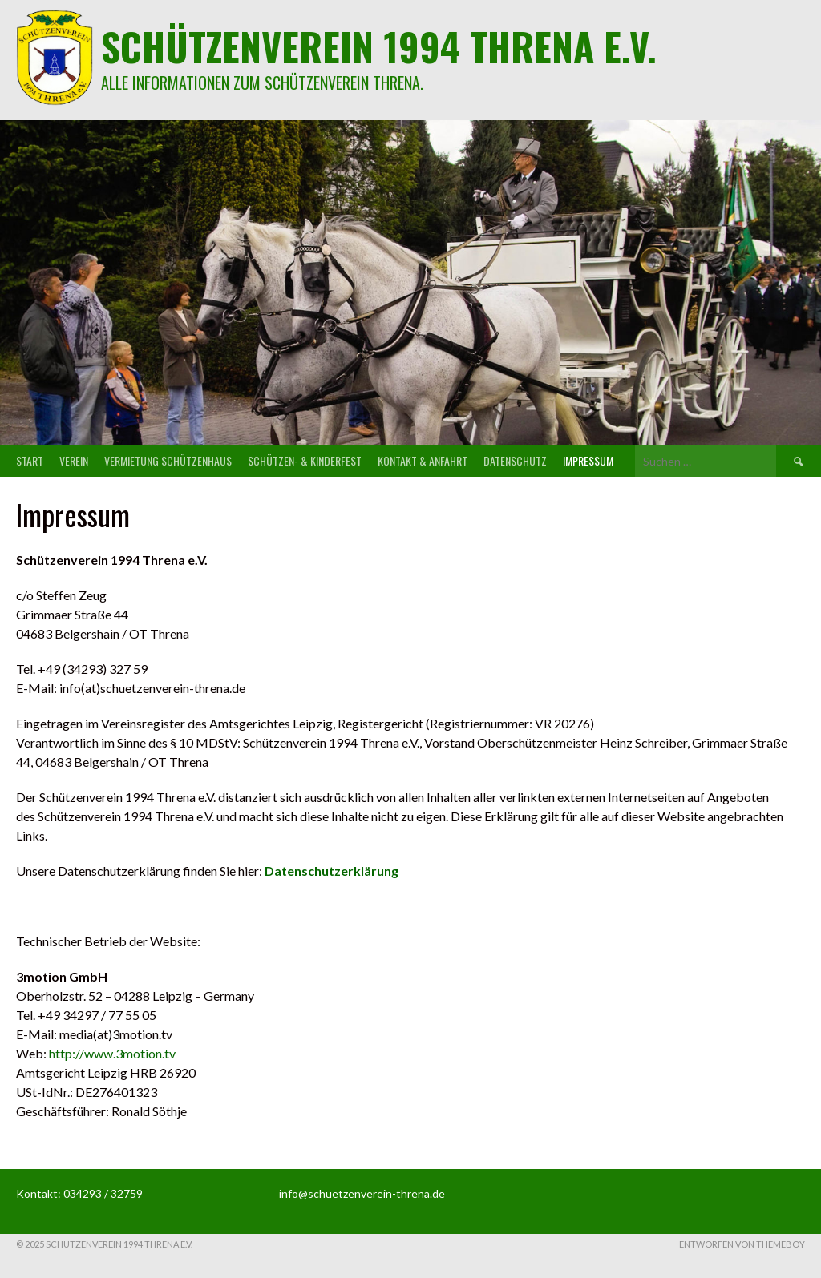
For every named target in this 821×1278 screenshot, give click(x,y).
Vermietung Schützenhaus (168, 460)
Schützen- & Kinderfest (305, 460)
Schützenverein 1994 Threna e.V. (379, 46)
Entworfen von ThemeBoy (742, 1244)
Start (29, 460)
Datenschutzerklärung (331, 870)
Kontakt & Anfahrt (422, 460)
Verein (73, 460)
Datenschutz (515, 460)
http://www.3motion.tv (112, 1053)
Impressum (588, 460)
